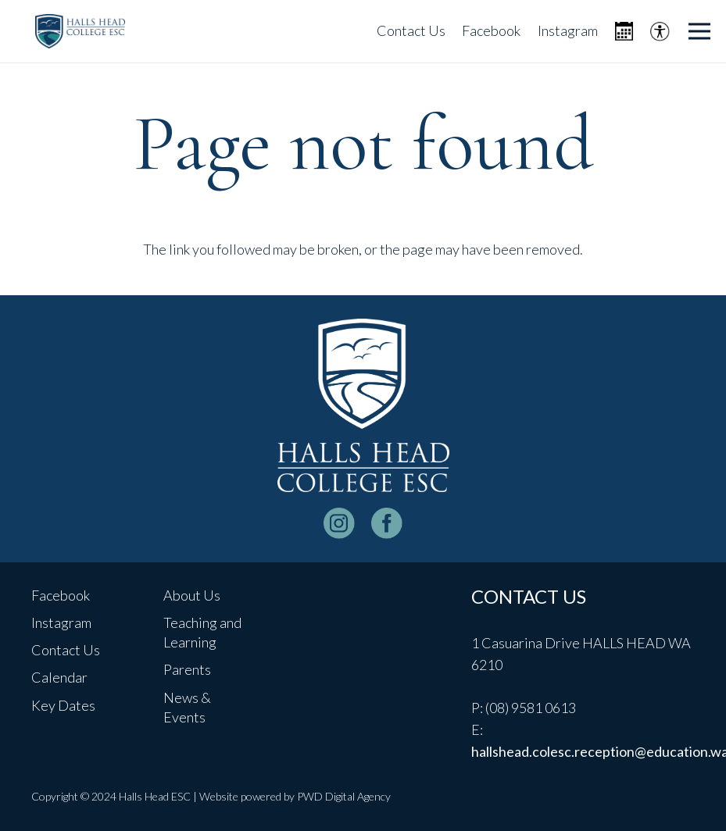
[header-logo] (80, 31)
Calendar (59, 677)
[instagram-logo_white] (339, 523)
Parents (187, 669)
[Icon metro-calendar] (624, 31)
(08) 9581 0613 (530, 707)
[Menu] (700, 31)
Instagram (61, 622)
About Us (191, 595)
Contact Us (65, 649)
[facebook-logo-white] (386, 523)
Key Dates (63, 705)
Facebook (60, 595)
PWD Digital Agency (344, 796)
